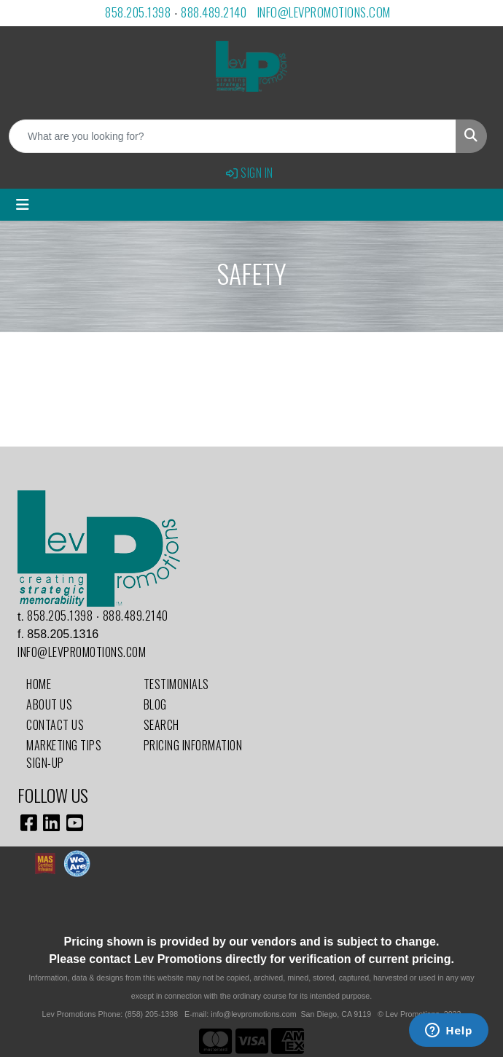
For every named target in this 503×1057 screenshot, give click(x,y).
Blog (155, 704)
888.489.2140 (213, 12)
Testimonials (176, 684)
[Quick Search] (232, 136)
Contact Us (55, 725)
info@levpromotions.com (324, 12)
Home (38, 684)
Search (161, 725)
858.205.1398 (138, 12)
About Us (49, 704)
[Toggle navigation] (22, 204)
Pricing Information (193, 745)
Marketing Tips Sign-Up (63, 753)
